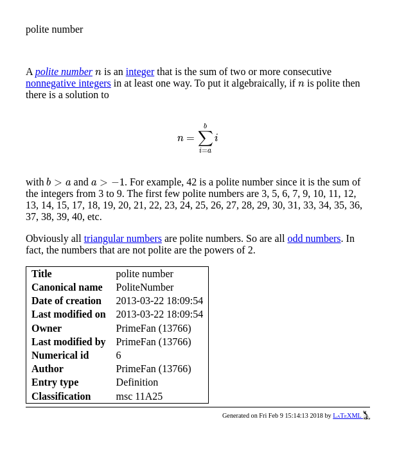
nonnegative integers (68, 83)
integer (140, 71)
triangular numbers (123, 238)
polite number (64, 71)
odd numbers (313, 238)
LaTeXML (351, 415)
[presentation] (98, 72)
